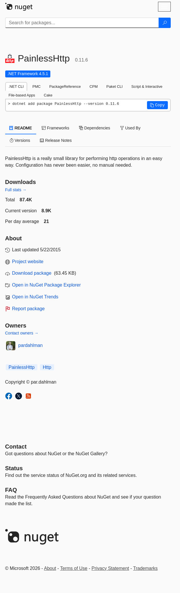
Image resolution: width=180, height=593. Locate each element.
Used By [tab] (130, 128)
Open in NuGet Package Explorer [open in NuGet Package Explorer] (46, 284)
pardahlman (30, 345)
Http (47, 367)
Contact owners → (21, 333)
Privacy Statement (110, 568)
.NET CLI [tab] (16, 86)
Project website (28, 261)
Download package (32, 273)
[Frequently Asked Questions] (11, 490)
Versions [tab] (20, 140)
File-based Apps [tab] (22, 95)
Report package (28, 308)
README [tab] (21, 128)
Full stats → (16, 189)
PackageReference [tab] (65, 86)
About (50, 568)
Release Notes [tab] (56, 140)
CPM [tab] (93, 86)
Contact (16, 446)
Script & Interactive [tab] (146, 86)
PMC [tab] (36, 86)
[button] (157, 105)
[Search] (165, 23)
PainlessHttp (22, 367)
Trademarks (145, 568)
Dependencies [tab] (94, 128)
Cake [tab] (48, 95)
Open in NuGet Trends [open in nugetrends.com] (35, 296)
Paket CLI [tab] (114, 86)
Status (14, 468)
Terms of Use (73, 568)
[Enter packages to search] (82, 23)
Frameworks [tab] (55, 128)
